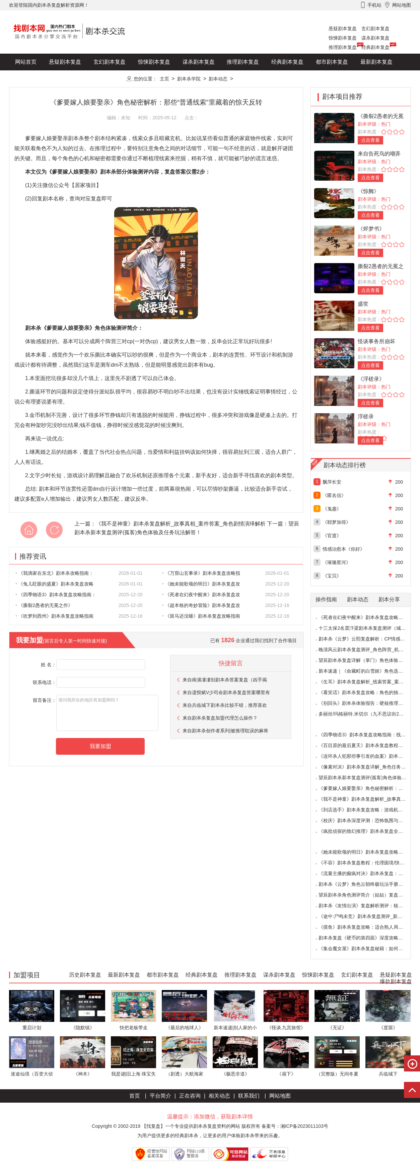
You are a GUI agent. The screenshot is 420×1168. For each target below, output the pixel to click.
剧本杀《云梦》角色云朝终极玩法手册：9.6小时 (369, 884)
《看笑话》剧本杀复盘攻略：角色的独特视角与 (368, 692)
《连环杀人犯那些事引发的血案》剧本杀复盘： (368, 756)
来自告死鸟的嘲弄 (379, 154)
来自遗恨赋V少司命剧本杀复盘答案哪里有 (226, 692)
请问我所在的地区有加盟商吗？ (107, 713)
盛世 (363, 304)
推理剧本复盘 (343, 47)
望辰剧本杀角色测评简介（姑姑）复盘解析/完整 (368, 895)
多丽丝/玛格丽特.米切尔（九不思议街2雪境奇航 (368, 714)
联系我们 (249, 1096)
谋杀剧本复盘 (375, 38)
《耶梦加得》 (337, 522)
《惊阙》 (368, 191)
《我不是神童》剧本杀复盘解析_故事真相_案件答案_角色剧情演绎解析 (181, 524)
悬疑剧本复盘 (343, 28)
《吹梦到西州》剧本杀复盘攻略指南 (54, 616)
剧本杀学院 (189, 78)
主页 (164, 78)
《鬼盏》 (332, 508)
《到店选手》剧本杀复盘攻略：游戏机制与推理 (368, 809)
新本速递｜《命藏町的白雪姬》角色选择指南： (368, 671)
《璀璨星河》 (337, 562)
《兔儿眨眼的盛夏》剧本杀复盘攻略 (54, 584)
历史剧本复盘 (31, 78)
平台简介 (160, 1096)
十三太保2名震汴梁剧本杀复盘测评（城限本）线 (369, 628)
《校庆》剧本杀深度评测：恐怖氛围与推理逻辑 (368, 820)
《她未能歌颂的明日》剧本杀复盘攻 (201, 584)
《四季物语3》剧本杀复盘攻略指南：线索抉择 (367, 734)
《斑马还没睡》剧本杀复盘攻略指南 (201, 616)
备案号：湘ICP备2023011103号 (295, 1126)
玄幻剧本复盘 (375, 28)
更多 (109, 78)
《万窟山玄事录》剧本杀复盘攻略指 (201, 573)
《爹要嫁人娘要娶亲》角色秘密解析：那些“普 (366, 788)
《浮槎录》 (371, 379)
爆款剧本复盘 (76, 78)
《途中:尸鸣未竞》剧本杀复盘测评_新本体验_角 (369, 916)
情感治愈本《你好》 (344, 549)
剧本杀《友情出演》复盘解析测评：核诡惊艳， (368, 905)
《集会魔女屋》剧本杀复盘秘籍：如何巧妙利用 (368, 948)
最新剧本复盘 (376, 62)
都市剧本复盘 (332, 62)
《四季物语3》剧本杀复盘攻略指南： (56, 594)
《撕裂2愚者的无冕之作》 (44, 605)
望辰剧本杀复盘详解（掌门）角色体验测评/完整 (368, 660)
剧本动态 (218, 78)
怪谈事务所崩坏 (376, 341)
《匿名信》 (334, 495)
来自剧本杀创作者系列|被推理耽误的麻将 (225, 730)
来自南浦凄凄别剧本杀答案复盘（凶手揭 (225, 679)
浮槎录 (366, 416)
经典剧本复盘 (375, 47)
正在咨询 (190, 1096)
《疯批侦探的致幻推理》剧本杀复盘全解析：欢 (368, 831)
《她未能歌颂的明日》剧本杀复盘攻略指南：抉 (368, 852)
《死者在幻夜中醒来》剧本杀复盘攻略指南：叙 (368, 617)
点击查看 (370, 140)
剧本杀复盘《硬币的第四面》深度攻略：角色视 (368, 937)
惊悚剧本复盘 (343, 38)
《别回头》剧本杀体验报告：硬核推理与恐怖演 (368, 703)
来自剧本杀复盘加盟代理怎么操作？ (220, 718)
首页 (134, 1096)
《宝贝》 (332, 575)
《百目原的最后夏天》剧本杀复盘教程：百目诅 (368, 745)
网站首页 (26, 62)
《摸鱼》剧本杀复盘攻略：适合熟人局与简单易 (368, 927)
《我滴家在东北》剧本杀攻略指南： (54, 573)
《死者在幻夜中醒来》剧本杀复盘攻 (201, 594)
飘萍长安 (332, 482)
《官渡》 (332, 535)
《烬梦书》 (371, 229)
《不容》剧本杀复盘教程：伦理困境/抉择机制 (366, 862)
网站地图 (280, 1096)
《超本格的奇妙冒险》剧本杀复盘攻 (201, 605)
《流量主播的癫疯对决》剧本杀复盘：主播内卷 (368, 873)
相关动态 (219, 1096)
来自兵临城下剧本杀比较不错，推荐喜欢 (225, 705)
